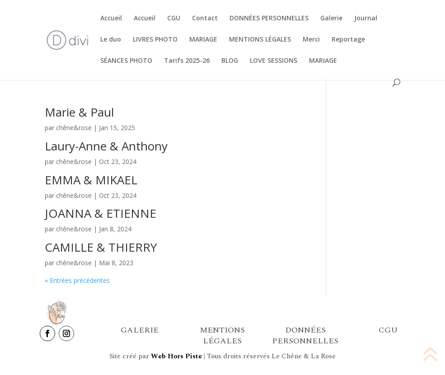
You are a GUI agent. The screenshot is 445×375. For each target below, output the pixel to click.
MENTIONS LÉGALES (260, 39)
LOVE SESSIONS (273, 61)
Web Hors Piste (176, 356)
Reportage (348, 39)
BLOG (229, 61)
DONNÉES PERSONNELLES (269, 18)
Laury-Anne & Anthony (106, 146)
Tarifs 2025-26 (187, 61)
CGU (173, 18)
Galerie (331, 18)
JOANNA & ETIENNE (100, 213)
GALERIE (140, 330)
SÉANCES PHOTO (126, 61)
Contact (205, 18)
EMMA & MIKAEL (91, 180)
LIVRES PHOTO (155, 39)
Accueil (111, 18)
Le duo (110, 39)
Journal (365, 18)
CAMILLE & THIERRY (101, 247)
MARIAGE (203, 39)
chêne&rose (74, 127)
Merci (311, 39)
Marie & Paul (79, 112)
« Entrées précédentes (77, 280)
